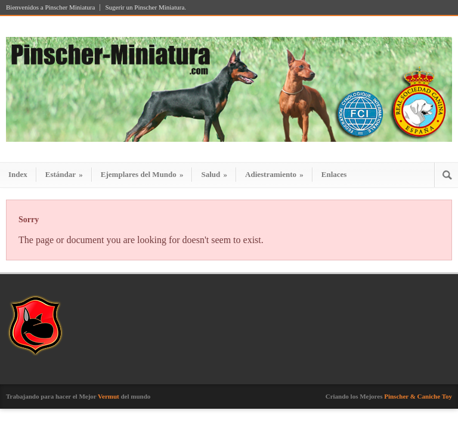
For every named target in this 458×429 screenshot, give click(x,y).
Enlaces (334, 174)
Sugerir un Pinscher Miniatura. (145, 7)
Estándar (64, 174)
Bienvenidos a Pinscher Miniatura (50, 7)
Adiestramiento (274, 174)
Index (17, 174)
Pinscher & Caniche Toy (418, 396)
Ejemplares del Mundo (142, 174)
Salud (214, 174)
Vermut (108, 396)
